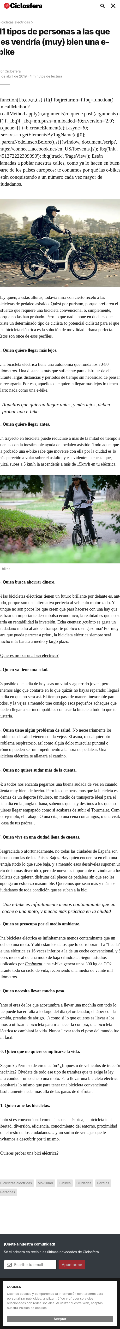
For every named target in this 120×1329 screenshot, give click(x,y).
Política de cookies (33, 1308)
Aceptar (60, 1319)
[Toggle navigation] (113, 6)
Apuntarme (72, 1264)
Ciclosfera (13, 71)
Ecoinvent (33, 964)
